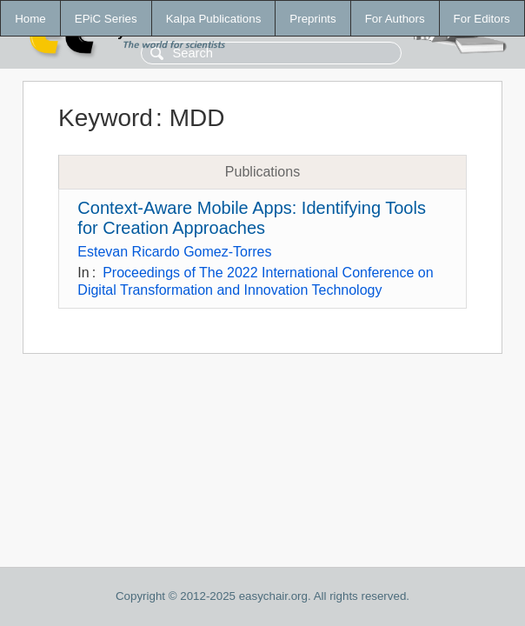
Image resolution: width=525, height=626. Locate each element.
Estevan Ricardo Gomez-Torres (174, 251)
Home (30, 18)
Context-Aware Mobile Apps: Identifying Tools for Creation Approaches (251, 217)
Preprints (312, 18)
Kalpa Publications (214, 18)
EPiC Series (106, 18)
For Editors (482, 18)
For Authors (395, 18)
